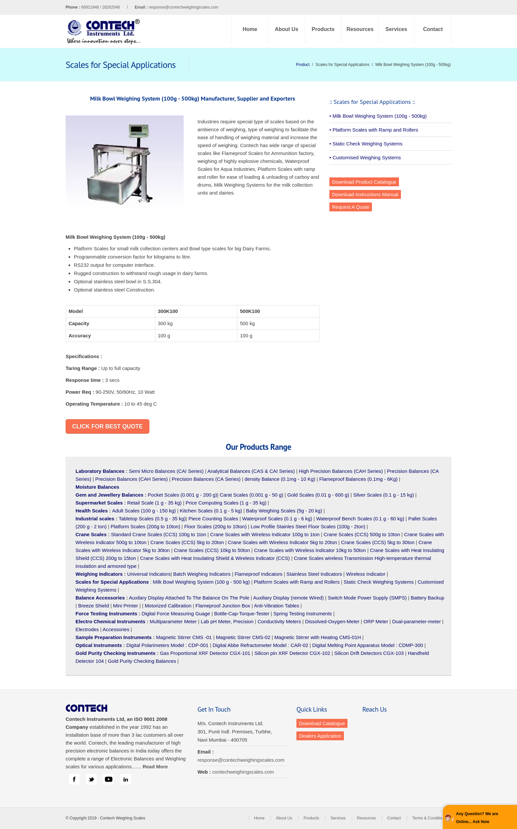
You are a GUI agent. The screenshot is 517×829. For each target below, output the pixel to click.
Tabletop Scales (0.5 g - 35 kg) (152, 518)
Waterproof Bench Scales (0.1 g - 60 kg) (360, 518)
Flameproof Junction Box (223, 605)
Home (250, 29)
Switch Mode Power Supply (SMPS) (367, 597)
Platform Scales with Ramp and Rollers (297, 582)
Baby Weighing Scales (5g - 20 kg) (284, 510)
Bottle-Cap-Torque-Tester (241, 613)
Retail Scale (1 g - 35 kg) (154, 503)
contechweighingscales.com (243, 772)
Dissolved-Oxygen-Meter (332, 621)
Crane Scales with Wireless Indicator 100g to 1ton (264, 534)
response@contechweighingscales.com (183, 7)
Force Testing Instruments (106, 613)
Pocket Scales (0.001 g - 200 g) (182, 495)
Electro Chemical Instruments (110, 621)
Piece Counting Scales (213, 518)
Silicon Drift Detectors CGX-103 (369, 653)
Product (303, 64)
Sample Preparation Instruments (114, 637)
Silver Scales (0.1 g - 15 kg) (383, 495)
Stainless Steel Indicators (314, 574)
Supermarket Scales (99, 503)
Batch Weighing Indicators (201, 574)
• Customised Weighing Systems (365, 157)
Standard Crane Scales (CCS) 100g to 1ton (159, 534)
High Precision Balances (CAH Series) (341, 471)
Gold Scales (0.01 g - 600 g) (318, 495)
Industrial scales (95, 518)
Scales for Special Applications (112, 582)
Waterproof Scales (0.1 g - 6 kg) (277, 518)
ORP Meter (375, 621)
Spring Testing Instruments (302, 613)
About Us (286, 29)
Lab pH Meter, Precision (227, 621)
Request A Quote (350, 207)
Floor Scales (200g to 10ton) (215, 526)
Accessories (116, 629)
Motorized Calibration (168, 605)
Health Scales (92, 510)
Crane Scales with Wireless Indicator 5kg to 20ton (282, 542)
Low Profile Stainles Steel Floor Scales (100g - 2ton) (308, 526)
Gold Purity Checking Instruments (116, 653)
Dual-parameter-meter (416, 621)
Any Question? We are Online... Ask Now (477, 818)
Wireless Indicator (365, 574)
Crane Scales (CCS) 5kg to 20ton (187, 542)
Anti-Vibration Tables (276, 605)
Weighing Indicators (99, 574)
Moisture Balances (97, 487)
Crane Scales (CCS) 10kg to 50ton (212, 550)
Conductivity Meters (279, 621)
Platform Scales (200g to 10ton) (145, 526)
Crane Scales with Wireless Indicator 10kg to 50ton (310, 550)
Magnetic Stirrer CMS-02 (243, 637)
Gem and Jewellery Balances (109, 495)
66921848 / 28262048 (115, 7)
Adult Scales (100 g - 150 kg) (144, 510)
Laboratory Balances (100, 471)
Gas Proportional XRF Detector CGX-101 (205, 653)
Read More (155, 766)
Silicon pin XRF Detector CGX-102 (292, 653)
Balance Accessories (100, 597)
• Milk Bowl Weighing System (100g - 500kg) (378, 116)
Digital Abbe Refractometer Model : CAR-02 (260, 645)
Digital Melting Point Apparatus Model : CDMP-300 (367, 645)
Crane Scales (91, 534)
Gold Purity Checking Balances (142, 661)
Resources (360, 29)
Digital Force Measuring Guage (176, 613)
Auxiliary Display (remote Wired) (288, 597)
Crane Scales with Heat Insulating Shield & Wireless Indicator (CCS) (215, 558)
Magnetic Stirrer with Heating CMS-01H (317, 637)
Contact (433, 29)
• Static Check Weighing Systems (366, 143)
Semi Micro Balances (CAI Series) (166, 471)
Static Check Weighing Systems (378, 582)
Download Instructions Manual (365, 194)
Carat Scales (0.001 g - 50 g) (252, 495)
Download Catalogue (322, 723)
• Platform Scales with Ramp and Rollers (373, 130)
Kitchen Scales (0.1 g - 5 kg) (211, 510)
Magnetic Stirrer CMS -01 (184, 637)
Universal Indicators (148, 574)
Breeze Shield (93, 605)
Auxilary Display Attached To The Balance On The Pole (189, 597)
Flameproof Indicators (258, 574)
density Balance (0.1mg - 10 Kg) (280, 479)
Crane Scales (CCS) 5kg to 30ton (377, 542)
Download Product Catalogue (364, 182)
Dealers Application (320, 736)
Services (396, 29)
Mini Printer (125, 605)
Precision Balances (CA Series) (206, 479)
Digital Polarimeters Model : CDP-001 (166, 645)
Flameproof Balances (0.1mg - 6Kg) (358, 479)
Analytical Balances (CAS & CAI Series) (251, 471)
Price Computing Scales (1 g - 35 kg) (226, 503)
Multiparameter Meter (173, 621)
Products (323, 29)
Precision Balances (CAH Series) (131, 479)
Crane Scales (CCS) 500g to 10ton (361, 534)
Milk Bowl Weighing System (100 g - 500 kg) (201, 582)
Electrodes (87, 629)
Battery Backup (427, 597)
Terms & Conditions (429, 818)
